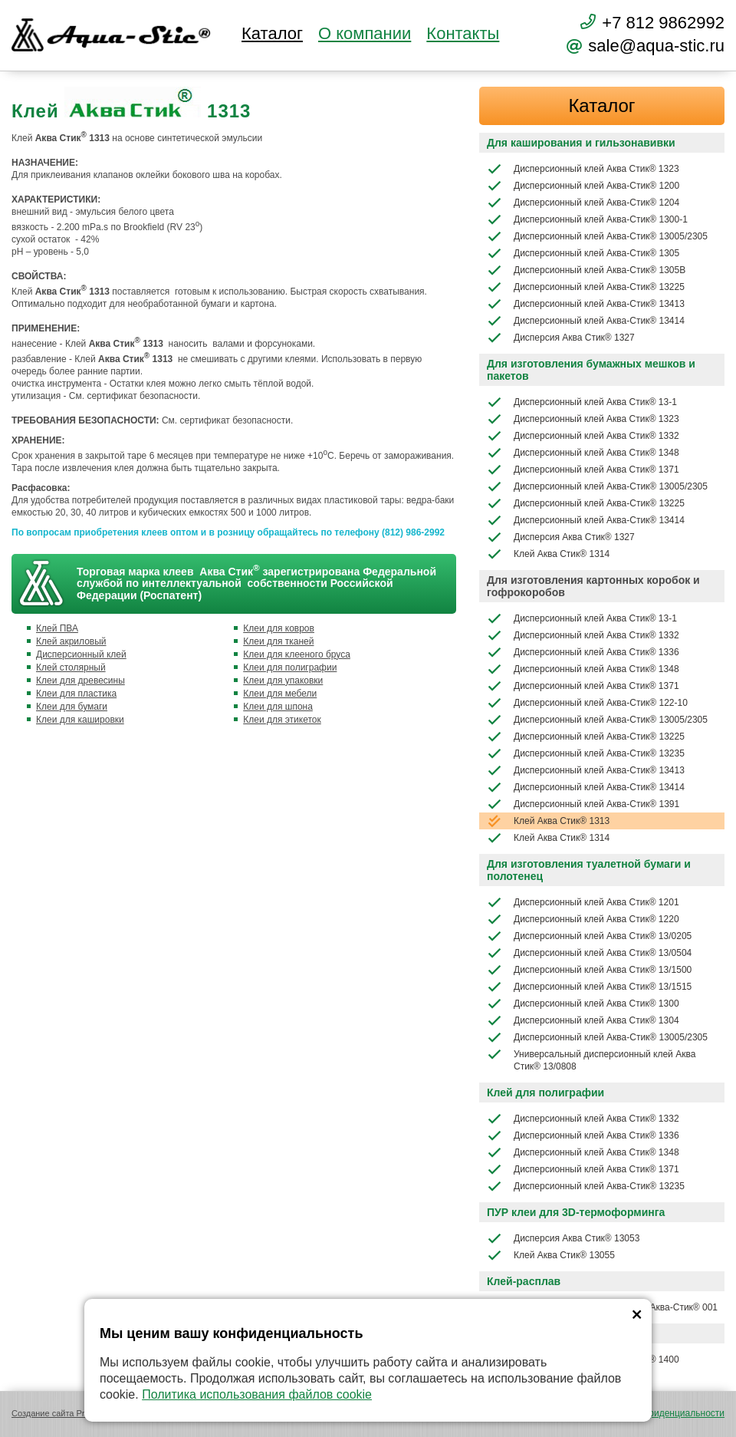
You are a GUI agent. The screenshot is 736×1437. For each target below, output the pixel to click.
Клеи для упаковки (283, 680)
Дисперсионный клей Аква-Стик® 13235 (586, 753)
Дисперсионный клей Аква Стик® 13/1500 (589, 969)
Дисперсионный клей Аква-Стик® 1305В (586, 270)
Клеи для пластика (76, 693)
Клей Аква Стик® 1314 (548, 554)
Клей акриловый (71, 641)
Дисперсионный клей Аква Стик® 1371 (583, 469)
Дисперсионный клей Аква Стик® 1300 (583, 1003)
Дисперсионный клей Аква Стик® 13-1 (582, 402)
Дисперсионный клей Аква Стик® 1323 (583, 168)
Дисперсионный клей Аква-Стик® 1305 (583, 253)
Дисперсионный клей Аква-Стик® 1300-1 (587, 219)
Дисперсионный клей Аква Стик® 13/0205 (589, 936)
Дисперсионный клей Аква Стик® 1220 (583, 919)
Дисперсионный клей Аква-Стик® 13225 (586, 287)
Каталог (272, 33)
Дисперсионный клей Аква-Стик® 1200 (583, 185)
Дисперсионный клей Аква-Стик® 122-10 (587, 702)
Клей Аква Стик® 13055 (551, 1255)
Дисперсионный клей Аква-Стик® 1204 (583, 202)
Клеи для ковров (278, 628)
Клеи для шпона (278, 706)
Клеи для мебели (280, 693)
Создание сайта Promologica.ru (72, 1413)
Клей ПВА (57, 628)
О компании (364, 33)
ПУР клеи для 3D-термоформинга (576, 1212)
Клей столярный (71, 667)
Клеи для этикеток (282, 719)
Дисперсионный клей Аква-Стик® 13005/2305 (597, 236)
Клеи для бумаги (71, 706)
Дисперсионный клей (81, 654)
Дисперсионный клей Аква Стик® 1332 (583, 435)
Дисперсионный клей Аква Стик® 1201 (583, 902)
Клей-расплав (523, 1281)
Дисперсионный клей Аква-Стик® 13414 (586, 320)
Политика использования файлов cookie (257, 1394)
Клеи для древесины (80, 680)
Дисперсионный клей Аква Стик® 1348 (583, 452)
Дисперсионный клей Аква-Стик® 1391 (583, 804)
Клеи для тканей (278, 641)
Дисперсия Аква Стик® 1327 (561, 337)
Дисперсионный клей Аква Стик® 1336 (583, 652)
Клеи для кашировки (80, 719)
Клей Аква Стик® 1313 (548, 821)
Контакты (462, 33)
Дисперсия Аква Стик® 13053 (563, 1238)
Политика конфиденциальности (656, 1413)
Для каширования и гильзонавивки (581, 143)
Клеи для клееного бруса (296, 654)
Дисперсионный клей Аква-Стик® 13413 (586, 303)
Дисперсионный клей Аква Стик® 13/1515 (589, 986)
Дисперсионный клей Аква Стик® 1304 (583, 1020)
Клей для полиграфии (545, 1092)
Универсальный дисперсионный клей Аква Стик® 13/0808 (591, 1059)
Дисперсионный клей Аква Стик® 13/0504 (589, 953)
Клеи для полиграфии (290, 667)
